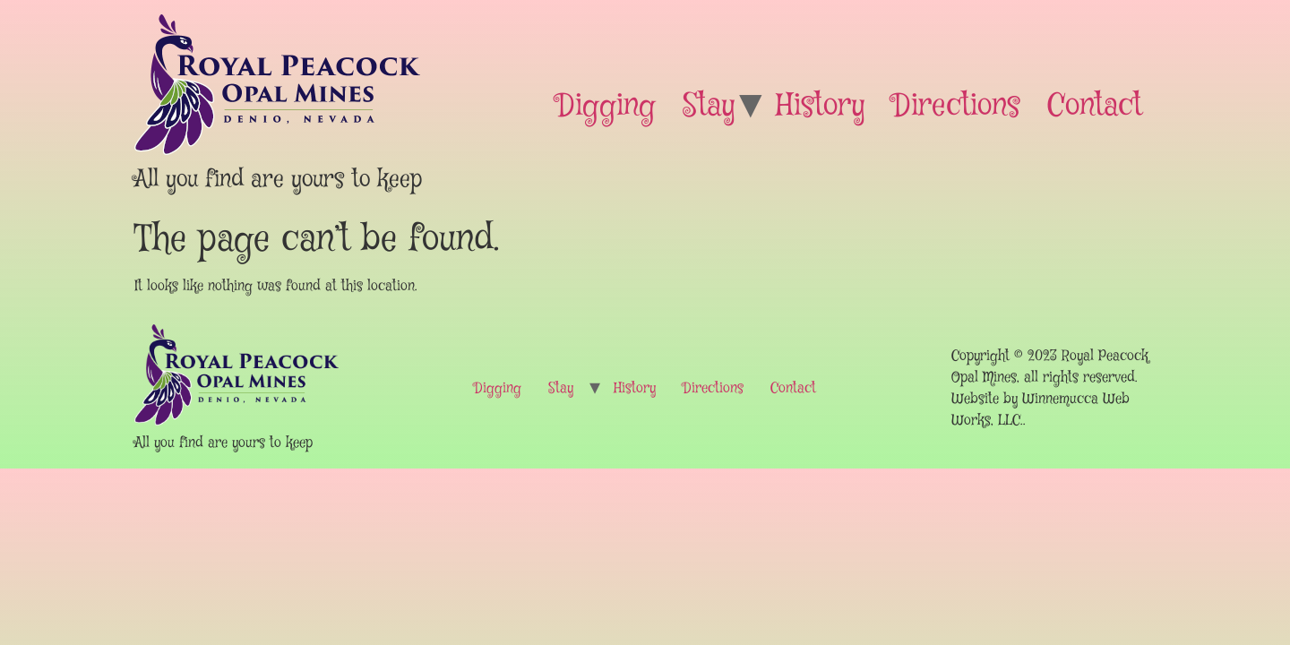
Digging (606, 106)
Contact (1094, 106)
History (820, 106)
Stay (709, 106)
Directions (956, 106)
